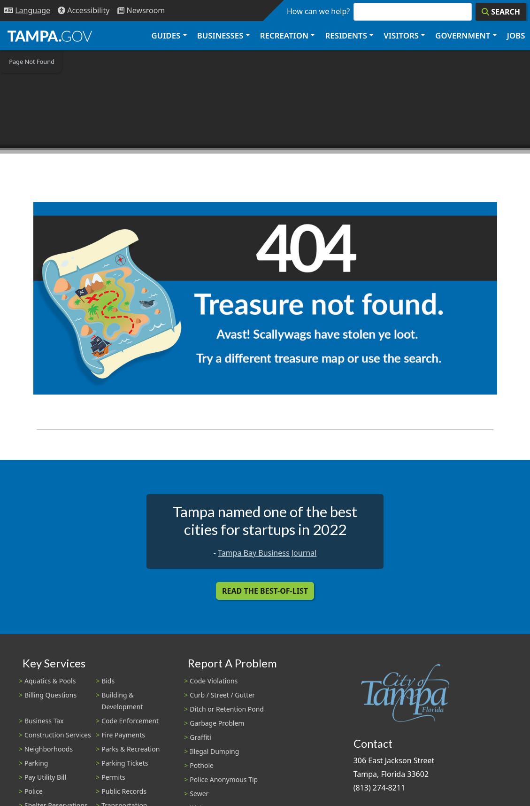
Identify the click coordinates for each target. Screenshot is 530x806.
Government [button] (462, 35)
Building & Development (122, 700)
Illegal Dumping (214, 751)
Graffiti (200, 737)
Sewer (199, 793)
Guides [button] (165, 35)
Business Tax (44, 720)
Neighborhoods (48, 748)
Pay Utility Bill (45, 777)
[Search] (501, 12)
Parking (36, 763)
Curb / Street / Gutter (222, 694)
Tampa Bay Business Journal (267, 553)
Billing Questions (50, 694)
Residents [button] (346, 35)
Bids (108, 680)
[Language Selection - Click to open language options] (27, 10)
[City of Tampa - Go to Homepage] (50, 35)
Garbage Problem (217, 723)
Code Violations (214, 680)
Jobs (516, 35)
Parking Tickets (124, 763)
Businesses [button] (220, 35)
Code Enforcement (130, 720)
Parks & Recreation (130, 748)
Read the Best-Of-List (265, 591)
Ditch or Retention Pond (227, 709)
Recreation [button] (284, 35)
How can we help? (318, 11)
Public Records (123, 791)
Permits (113, 777)
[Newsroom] (141, 10)
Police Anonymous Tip (224, 779)
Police (33, 791)
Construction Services (57, 734)
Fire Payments (123, 734)
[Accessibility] (83, 10)
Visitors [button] (401, 35)
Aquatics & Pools (50, 680)
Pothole (202, 765)
